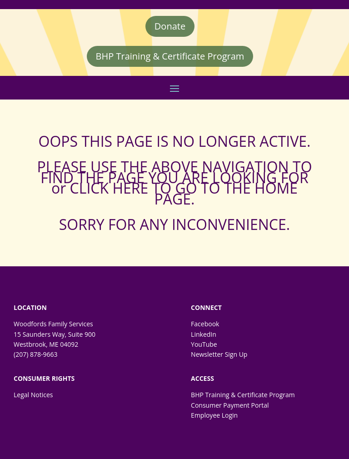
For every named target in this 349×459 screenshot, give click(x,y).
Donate (170, 26)
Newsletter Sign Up (219, 354)
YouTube (204, 344)
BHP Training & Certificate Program (170, 56)
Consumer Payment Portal (230, 405)
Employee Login (214, 415)
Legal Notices (33, 394)
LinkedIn (203, 334)
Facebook (205, 323)
